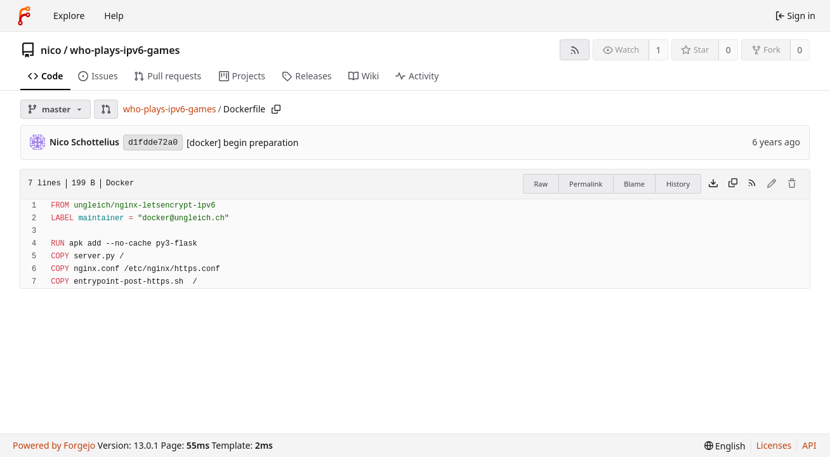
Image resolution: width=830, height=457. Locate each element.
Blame (634, 184)
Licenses (774, 445)
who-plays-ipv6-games (125, 50)
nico (51, 50)
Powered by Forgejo (54, 445)
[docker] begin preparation (242, 142)
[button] (106, 109)
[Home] (24, 15)
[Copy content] (732, 184)
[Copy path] (276, 109)
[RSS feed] (575, 49)
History (678, 184)
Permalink (585, 184)
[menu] (725, 446)
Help (114, 16)
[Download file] (713, 184)
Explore (68, 16)
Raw (541, 184)
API (809, 445)
